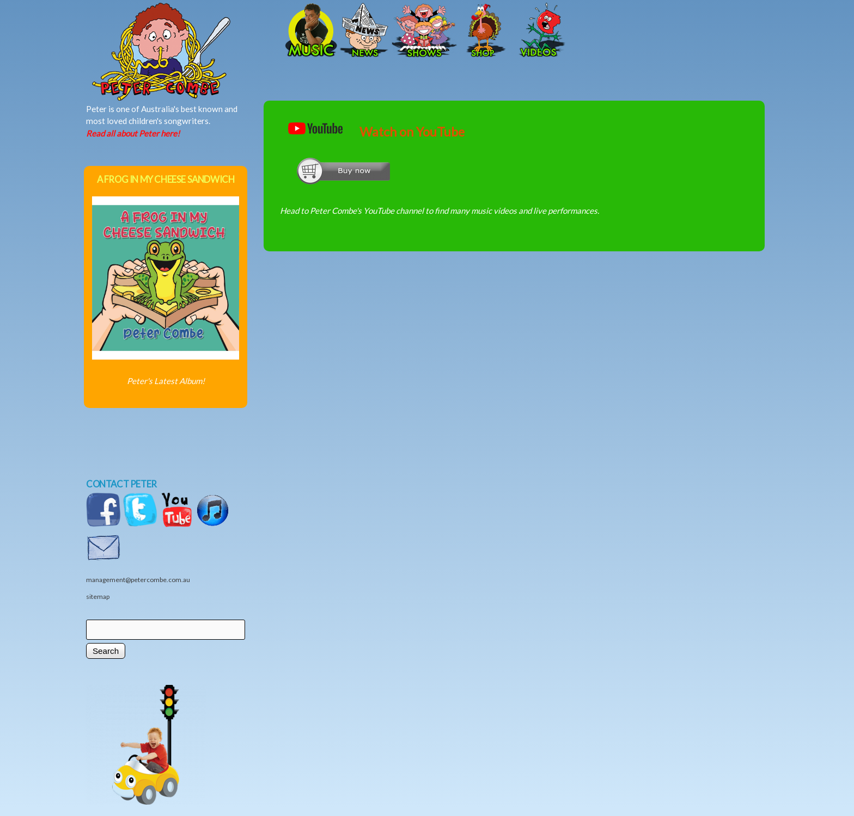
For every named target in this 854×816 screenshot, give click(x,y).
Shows (424, 31)
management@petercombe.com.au (138, 580)
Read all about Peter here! (133, 133)
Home (198, 31)
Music (310, 31)
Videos (538, 31)
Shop (484, 31)
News (364, 31)
